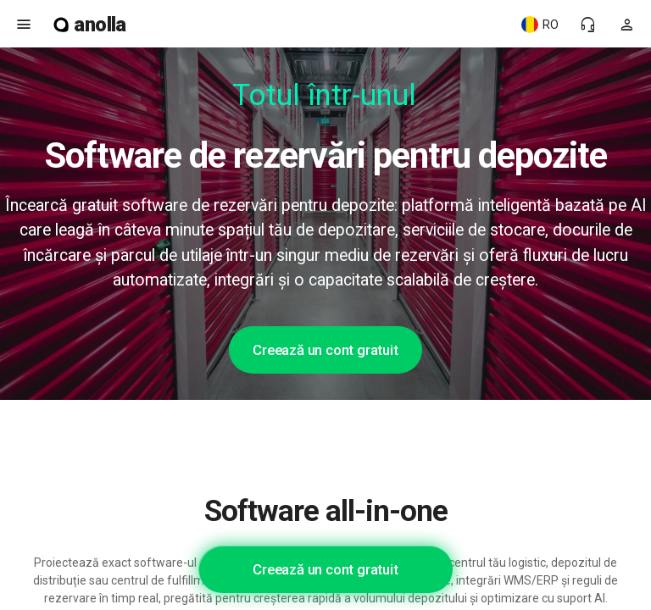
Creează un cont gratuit (325, 349)
